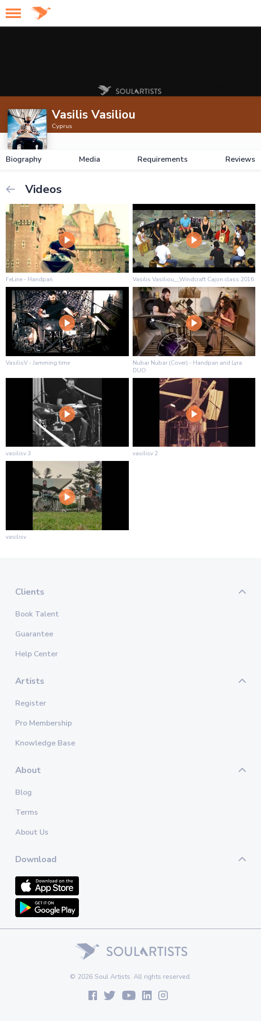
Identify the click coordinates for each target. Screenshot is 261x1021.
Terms (26, 812)
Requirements (162, 160)
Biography (23, 160)
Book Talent (37, 614)
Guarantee (34, 634)
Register (30, 703)
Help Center (36, 654)
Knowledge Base (45, 743)
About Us (31, 832)
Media (89, 160)
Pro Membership (43, 723)
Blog (23, 792)
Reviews (240, 160)
